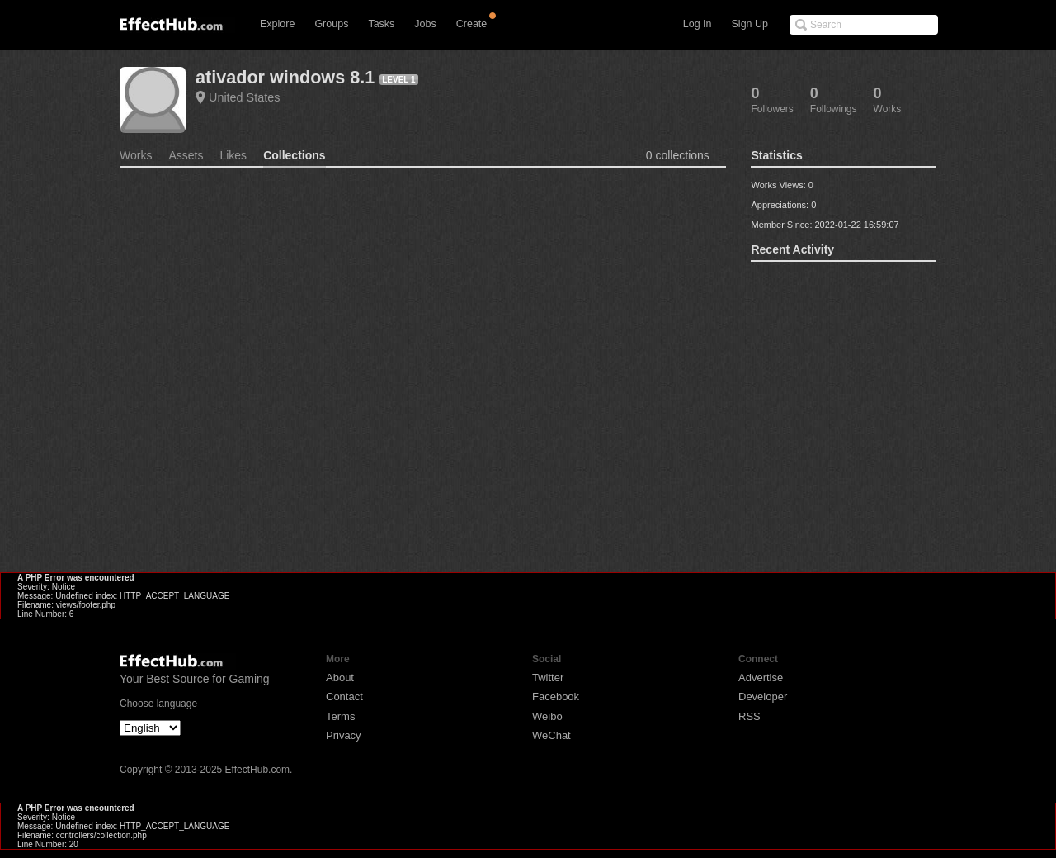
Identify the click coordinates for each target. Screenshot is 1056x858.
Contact (344, 696)
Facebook (555, 696)
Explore (277, 24)
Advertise (760, 677)
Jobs (425, 24)
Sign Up (750, 24)
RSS (749, 716)
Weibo (547, 716)
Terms (340, 716)
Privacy (343, 735)
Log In (697, 24)
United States (244, 97)
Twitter (547, 677)
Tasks (381, 24)
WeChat (551, 735)
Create (472, 24)
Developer (762, 696)
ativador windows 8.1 (285, 77)
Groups (331, 24)
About (340, 677)
